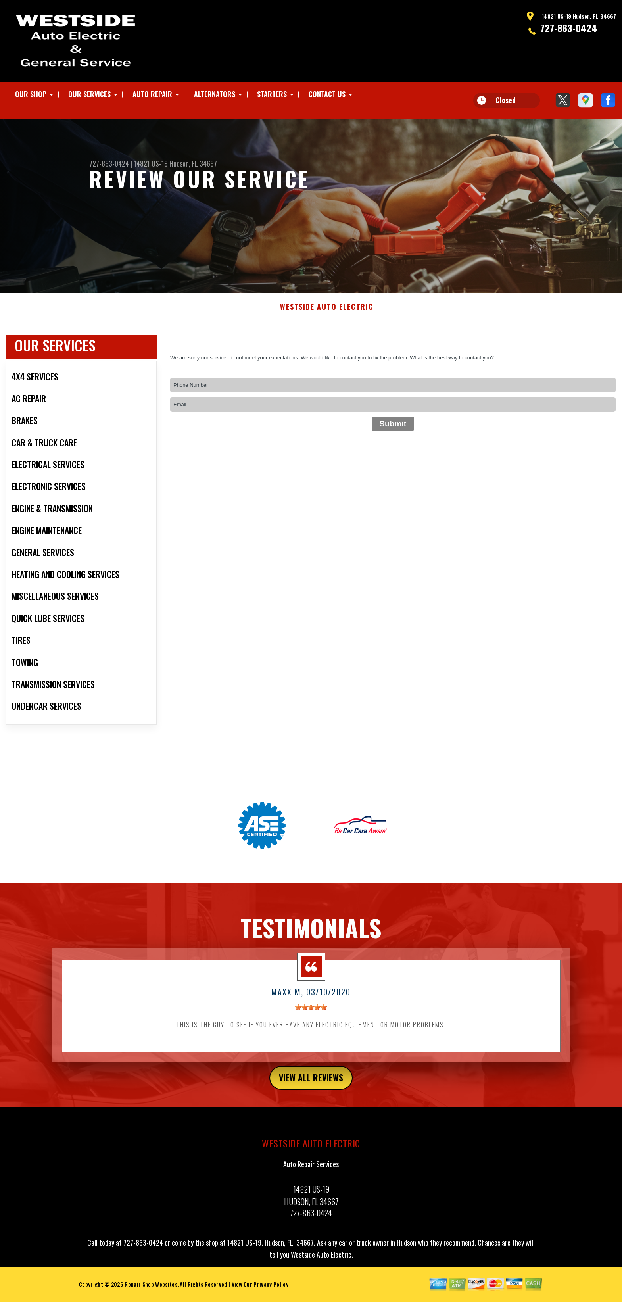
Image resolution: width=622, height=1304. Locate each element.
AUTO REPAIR (152, 94)
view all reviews (311, 1090)
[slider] (311, 1019)
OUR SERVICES (89, 94)
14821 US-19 (151, 163)
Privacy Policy (270, 1298)
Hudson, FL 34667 (193, 163)
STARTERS (272, 94)
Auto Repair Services (311, 1178)
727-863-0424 (568, 28)
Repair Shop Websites (151, 1298)
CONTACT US (327, 94)
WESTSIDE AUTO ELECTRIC (327, 318)
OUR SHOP (30, 94)
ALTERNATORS (214, 94)
